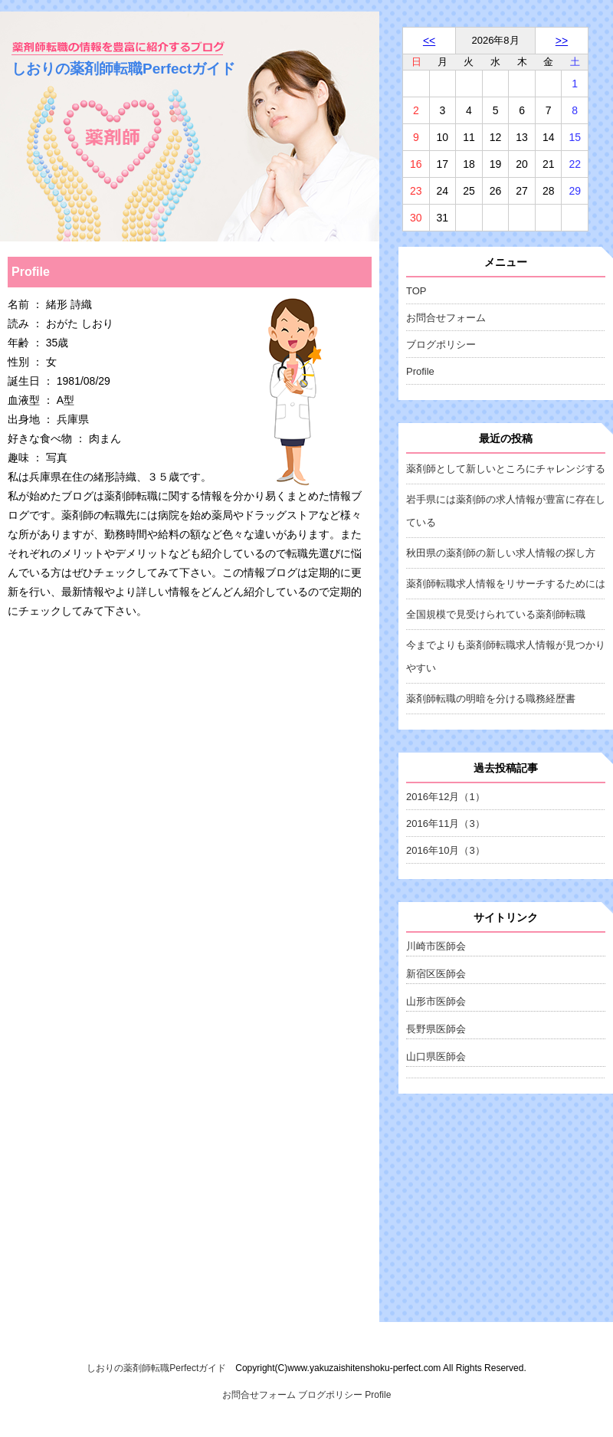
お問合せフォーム (446, 317)
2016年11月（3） (445, 823)
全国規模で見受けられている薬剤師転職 (495, 614)
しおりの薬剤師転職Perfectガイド (123, 69)
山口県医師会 (436, 1056)
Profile (420, 371)
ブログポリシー (441, 344)
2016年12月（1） (445, 796)
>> (562, 40)
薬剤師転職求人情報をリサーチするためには (505, 583)
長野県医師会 (436, 1029)
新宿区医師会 (436, 973)
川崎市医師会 (436, 946)
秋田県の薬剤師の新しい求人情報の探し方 (500, 553)
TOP (416, 291)
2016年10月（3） (445, 850)
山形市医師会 (436, 1001)
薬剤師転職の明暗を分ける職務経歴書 (490, 698)
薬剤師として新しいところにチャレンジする (505, 468)
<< (429, 40)
